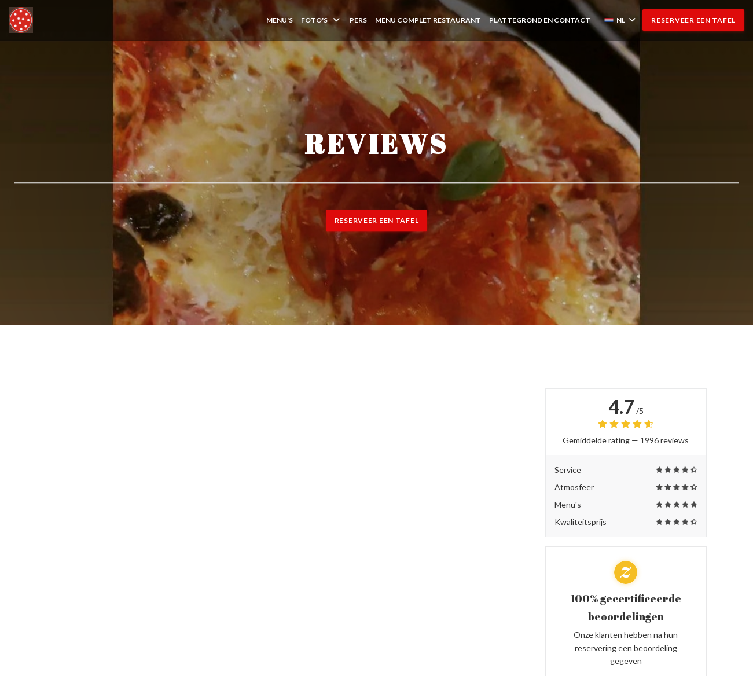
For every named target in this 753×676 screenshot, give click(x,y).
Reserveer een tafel (693, 20)
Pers (358, 20)
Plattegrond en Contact (539, 20)
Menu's (279, 20)
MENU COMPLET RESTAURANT (428, 19)
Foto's (321, 20)
